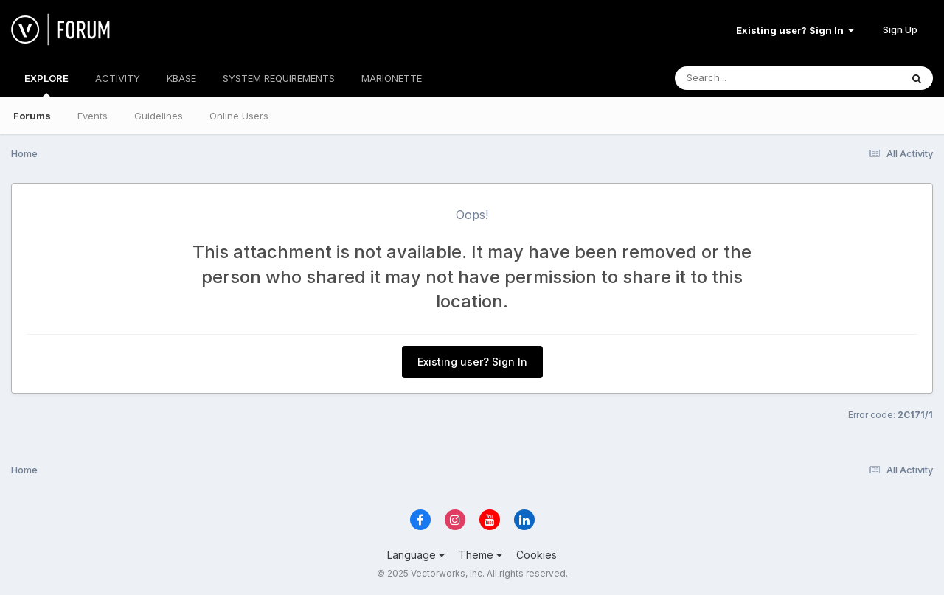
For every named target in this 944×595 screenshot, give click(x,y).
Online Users (238, 116)
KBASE (181, 78)
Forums (32, 116)
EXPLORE (46, 84)
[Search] (747, 78)
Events (92, 116)
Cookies (536, 555)
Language (416, 555)
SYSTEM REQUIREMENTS (279, 78)
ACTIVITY (117, 78)
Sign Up (900, 29)
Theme (480, 555)
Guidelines (158, 116)
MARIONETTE (391, 78)
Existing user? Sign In (795, 30)
